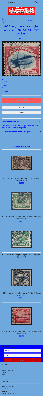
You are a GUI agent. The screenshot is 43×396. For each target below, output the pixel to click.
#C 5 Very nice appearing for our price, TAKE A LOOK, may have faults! (21, 294)
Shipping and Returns (8, 370)
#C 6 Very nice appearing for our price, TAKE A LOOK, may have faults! (21, 332)
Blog (3, 374)
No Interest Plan (6, 377)
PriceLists (5, 381)
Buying (4, 372)
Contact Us (5, 379)
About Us (4, 368)
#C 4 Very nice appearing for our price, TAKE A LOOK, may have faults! (21, 256)
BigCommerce (13, 393)
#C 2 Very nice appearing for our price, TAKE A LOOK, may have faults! (21, 217)
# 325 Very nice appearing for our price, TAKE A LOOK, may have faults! (21, 179)
